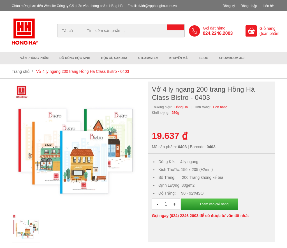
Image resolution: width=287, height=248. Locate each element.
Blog (203, 58)
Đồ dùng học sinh (74, 58)
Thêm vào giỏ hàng (214, 204)
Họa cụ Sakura (114, 58)
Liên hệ (268, 6)
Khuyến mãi (178, 58)
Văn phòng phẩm (34, 58)
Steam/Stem (148, 58)
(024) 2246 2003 (184, 215)
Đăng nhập (248, 6)
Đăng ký (229, 6)
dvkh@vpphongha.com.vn (157, 6)
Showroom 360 (231, 58)
